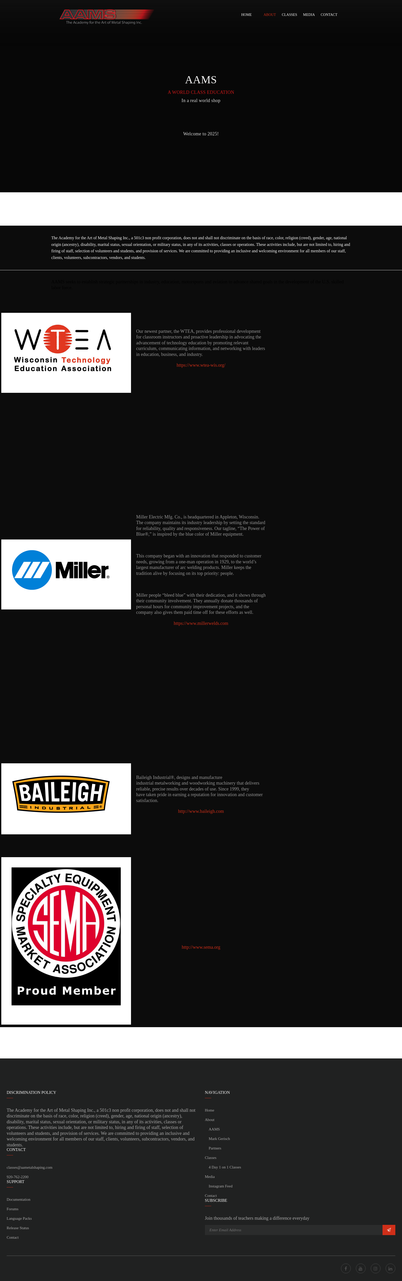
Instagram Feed (221, 1186)
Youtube (361, 1268)
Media (309, 15)
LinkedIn (390, 1268)
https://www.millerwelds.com (201, 623)
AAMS (214, 1129)
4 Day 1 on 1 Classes (225, 1167)
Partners (215, 1148)
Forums (12, 1209)
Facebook (346, 1268)
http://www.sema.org (201, 947)
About (270, 15)
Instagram (375, 1268)
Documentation (18, 1199)
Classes (289, 15)
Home (246, 15)
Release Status (18, 1228)
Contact (329, 15)
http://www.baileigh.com (201, 811)
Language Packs (19, 1218)
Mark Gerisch (219, 1139)
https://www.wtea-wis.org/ (201, 365)
